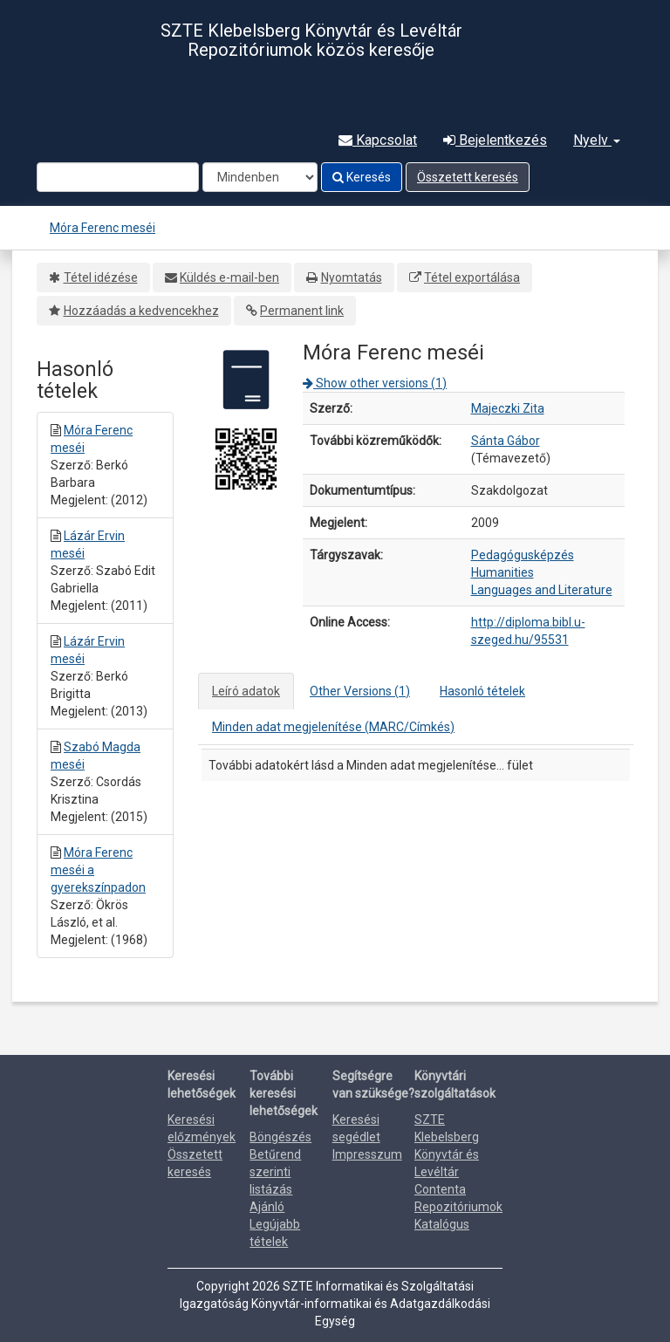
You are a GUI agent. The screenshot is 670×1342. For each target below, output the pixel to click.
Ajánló (267, 1207)
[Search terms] (118, 177)
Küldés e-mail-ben (229, 277)
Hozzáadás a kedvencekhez (141, 311)
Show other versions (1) (375, 383)
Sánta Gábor (505, 441)
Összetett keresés (467, 177)
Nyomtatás (351, 277)
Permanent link (302, 311)
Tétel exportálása (472, 277)
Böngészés (280, 1137)
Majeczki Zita (507, 408)
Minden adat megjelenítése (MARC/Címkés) (333, 727)
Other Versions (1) (360, 691)
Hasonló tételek (482, 691)
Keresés (361, 177)
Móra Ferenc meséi (102, 228)
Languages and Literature (541, 590)
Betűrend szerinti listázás (275, 1171)
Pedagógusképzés (522, 555)
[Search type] (260, 177)
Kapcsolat (377, 140)
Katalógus (441, 1224)
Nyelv (596, 140)
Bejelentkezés (495, 140)
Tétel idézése (101, 277)
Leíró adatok (246, 691)
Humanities (502, 572)
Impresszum (367, 1154)
